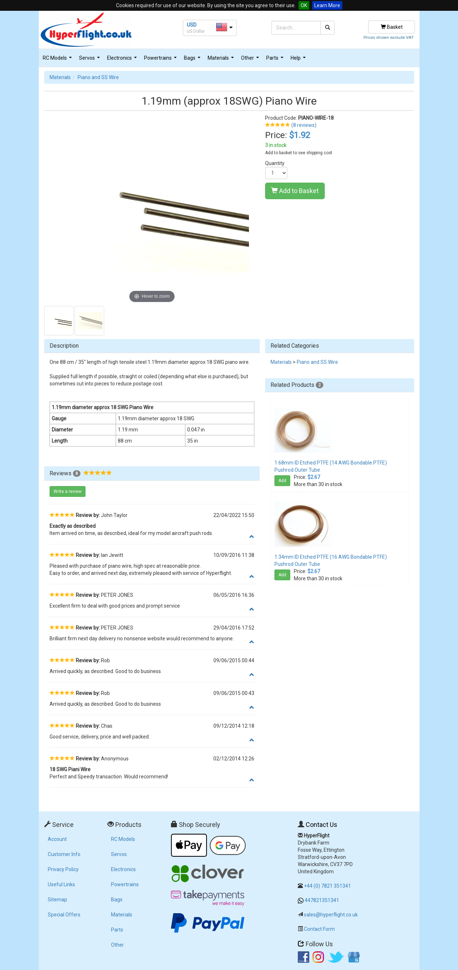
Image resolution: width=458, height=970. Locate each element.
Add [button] (282, 480)
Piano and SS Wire (98, 77)
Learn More (327, 5)
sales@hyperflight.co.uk (331, 915)
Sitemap (57, 899)
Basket (392, 27)
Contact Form (319, 929)
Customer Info (64, 854)
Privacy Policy (63, 869)
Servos (90, 60)
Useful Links (61, 884)
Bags (193, 60)
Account (57, 839)
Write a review (68, 491)
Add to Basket (295, 191)
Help (299, 60)
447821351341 (322, 900)
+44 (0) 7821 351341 (327, 886)
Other (251, 60)
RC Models (58, 60)
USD (191, 25)
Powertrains (161, 60)
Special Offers (64, 915)
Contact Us (321, 824)
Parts (275, 60)
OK (304, 5)
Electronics (123, 60)
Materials (222, 60)
